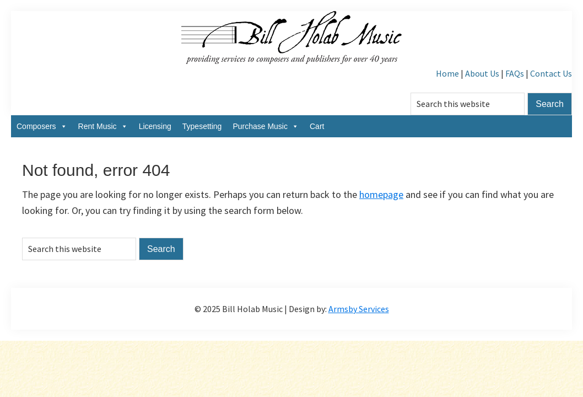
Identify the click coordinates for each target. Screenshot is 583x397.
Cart (317, 126)
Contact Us (551, 73)
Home (447, 73)
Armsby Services (358, 308)
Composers (42, 126)
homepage (381, 194)
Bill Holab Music (291, 38)
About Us (482, 73)
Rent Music (103, 126)
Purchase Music (266, 126)
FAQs (514, 73)
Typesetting (202, 126)
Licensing (155, 126)
